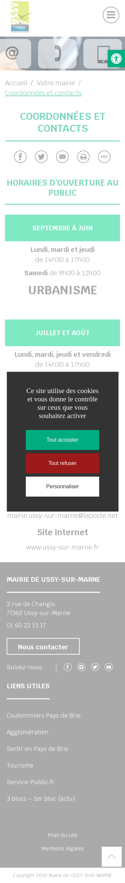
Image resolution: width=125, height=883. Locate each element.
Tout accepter (62, 440)
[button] (116, 58)
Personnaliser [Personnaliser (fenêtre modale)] (62, 486)
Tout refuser (62, 463)
